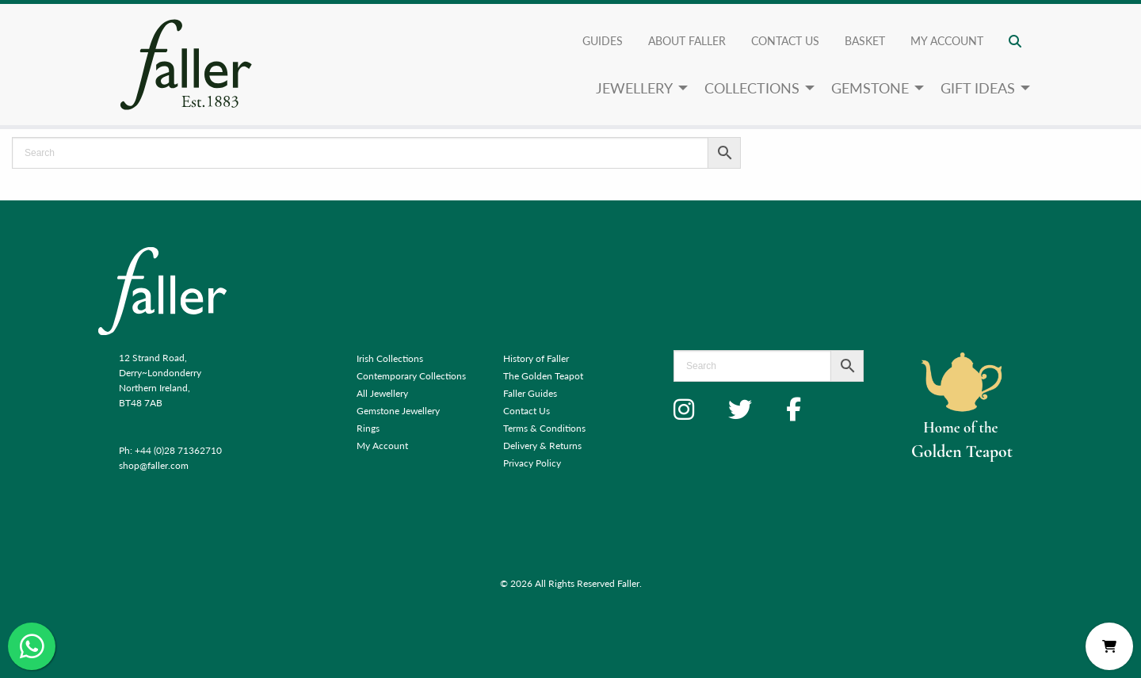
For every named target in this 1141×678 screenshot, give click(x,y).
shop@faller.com (154, 465)
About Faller (687, 40)
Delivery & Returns (542, 445)
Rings (368, 428)
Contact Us (785, 40)
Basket (865, 40)
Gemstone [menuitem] (870, 87)
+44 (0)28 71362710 (178, 450)
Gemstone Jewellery (398, 410)
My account (946, 40)
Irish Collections (390, 358)
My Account (382, 445)
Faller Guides (530, 393)
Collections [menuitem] (751, 87)
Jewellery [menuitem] (634, 87)
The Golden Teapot (543, 376)
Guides (602, 40)
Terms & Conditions (544, 428)
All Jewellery (382, 393)
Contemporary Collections (411, 376)
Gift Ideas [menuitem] (978, 87)
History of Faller (536, 358)
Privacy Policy (532, 463)
